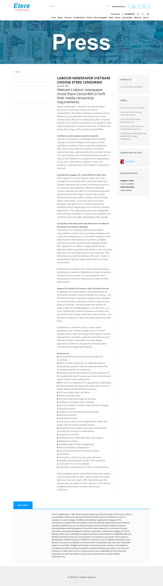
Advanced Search (118, 6)
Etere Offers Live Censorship (132, 107)
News (111, 17)
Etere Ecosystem (100, 17)
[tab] (23, 505)
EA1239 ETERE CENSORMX (131, 87)
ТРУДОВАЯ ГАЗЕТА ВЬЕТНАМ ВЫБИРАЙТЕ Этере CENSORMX (133, 136)
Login (133, 6)
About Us (137, 17)
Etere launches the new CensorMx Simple (131, 113)
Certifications (78, 17)
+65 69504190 (128, 14)
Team (53, 17)
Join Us (146, 17)
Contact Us (115, 14)
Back (16, 71)
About (60, 17)
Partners (68, 17)
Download (130, 161)
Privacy (89, 17)
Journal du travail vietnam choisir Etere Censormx (131, 128)
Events (117, 17)
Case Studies (127, 17)
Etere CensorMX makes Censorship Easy (130, 120)
